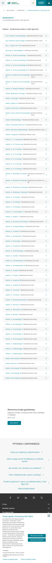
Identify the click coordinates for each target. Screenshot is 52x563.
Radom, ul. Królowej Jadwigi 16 (26, 226)
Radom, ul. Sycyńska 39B (26, 280)
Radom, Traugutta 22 (26, 134)
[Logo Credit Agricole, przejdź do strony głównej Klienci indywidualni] (13, 3)
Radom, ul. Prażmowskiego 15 (26, 251)
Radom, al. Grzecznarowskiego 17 (26, 55)
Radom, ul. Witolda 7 (26, 314)
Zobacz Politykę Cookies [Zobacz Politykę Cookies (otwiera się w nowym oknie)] (28, 559)
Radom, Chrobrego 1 (26, 98)
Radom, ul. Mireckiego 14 (26, 241)
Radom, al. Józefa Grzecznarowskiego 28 (26, 76)
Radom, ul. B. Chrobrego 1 (26, 149)
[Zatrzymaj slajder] (44, 432)
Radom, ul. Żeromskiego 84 (26, 339)
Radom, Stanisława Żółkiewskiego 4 (26, 130)
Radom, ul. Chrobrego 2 (26, 202)
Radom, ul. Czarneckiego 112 (26, 212)
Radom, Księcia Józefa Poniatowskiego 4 (26, 114)
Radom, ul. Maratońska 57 (26, 236)
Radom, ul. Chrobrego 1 (26, 197)
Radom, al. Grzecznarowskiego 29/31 (26, 70)
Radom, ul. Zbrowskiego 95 (26, 324)
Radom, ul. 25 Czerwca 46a (26, 144)
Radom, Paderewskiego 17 (26, 120)
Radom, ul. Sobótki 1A (26, 256)
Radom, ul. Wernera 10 (26, 305)
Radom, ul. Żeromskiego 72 (26, 329)
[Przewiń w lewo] (4, 10)
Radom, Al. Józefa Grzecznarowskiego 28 (26, 83)
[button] (49, 516)
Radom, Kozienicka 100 (26, 108)
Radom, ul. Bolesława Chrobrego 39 (26, 187)
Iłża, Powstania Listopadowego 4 (26, 36)
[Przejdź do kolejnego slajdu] (47, 432)
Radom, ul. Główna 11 (26, 217)
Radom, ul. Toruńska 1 (26, 290)
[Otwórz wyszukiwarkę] (33, 3)
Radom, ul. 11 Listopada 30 (26, 139)
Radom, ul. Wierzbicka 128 (26, 310)
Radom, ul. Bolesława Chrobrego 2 (26, 175)
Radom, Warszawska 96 (26, 358)
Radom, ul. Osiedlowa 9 (26, 246)
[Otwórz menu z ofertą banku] (3, 3)
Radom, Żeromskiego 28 (26, 368)
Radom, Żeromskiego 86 (26, 373)
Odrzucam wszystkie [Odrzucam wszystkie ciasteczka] (36, 540)
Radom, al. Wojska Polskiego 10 (26, 89)
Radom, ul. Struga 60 (26, 270)
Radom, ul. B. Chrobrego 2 (26, 169)
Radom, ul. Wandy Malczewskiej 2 (26, 300)
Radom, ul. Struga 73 (26, 275)
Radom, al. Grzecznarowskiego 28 (26, 60)
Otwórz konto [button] (41, 3)
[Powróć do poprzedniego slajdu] (41, 432)
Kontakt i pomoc (9, 10)
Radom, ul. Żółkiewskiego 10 (26, 344)
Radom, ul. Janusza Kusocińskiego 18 (26, 222)
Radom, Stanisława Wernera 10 (26, 125)
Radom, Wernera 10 (26, 363)
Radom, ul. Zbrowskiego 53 (26, 319)
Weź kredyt (14, 423)
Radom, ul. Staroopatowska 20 (26, 261)
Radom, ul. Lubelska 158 (26, 231)
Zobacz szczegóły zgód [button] (10, 559)
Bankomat (21, 10)
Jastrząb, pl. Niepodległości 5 (26, 50)
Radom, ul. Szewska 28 (26, 285)
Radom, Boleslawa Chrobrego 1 (26, 93)
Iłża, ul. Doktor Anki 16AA (26, 46)
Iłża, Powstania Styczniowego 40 (26, 41)
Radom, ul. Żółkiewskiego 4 (26, 349)
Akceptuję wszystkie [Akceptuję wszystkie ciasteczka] (37, 535)
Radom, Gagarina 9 (26, 103)
